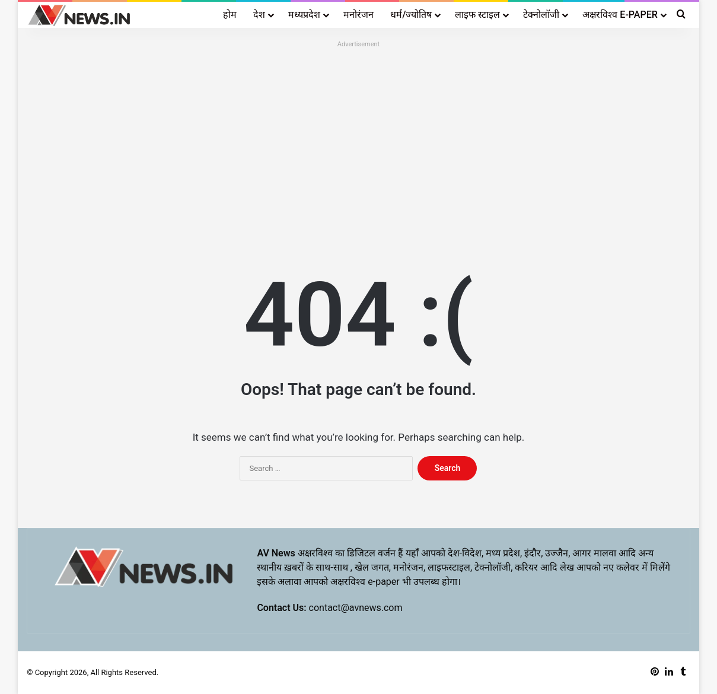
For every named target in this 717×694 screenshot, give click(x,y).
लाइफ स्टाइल (477, 14)
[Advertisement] (358, 135)
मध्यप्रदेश (304, 14)
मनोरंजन (358, 14)
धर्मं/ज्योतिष (411, 14)
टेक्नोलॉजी (541, 14)
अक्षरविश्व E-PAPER (619, 14)
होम (230, 14)
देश (259, 14)
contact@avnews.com (356, 607)
